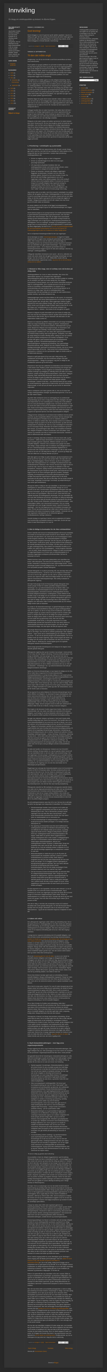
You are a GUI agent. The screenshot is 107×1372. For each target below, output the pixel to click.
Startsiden (50, 1348)
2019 (12, 88)
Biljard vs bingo (14, 113)
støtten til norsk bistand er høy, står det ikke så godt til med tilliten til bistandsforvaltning (50, 1260)
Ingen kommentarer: (50, 46)
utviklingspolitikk (85, 101)
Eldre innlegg (69, 1348)
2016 (12, 96)
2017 (12, 93)
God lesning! (34, 31)
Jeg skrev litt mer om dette (60, 1034)
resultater (83, 96)
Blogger (56, 1362)
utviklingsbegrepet (86, 99)
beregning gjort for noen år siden (44, 956)
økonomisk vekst (85, 103)
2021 (12, 78)
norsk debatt (84, 94)
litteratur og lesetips (86, 92)
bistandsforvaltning (86, 90)
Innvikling (21, 10)
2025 (12, 73)
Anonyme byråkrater (13, 64)
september (15, 85)
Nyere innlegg (32, 1348)
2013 (12, 101)
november (15, 80)
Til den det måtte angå (39, 55)
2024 (12, 75)
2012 (12, 103)
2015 (12, 98)
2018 (12, 91)
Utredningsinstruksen (50, 237)
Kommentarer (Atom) (41, 1351)
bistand (83, 88)
